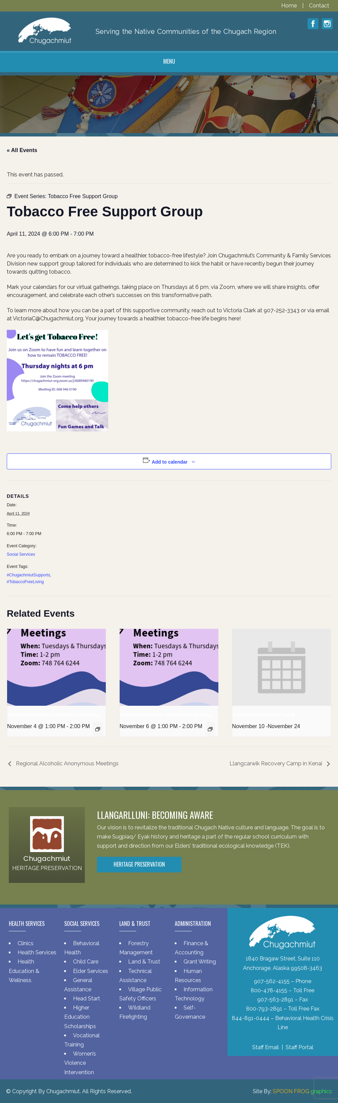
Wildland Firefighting (134, 1012)
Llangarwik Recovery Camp (264, 715)
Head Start (86, 998)
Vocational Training (82, 1040)
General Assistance (78, 985)
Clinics (25, 943)
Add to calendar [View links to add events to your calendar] (170, 462)
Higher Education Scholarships (80, 1016)
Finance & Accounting (191, 948)
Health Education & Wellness (24, 970)
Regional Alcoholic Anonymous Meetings (54, 715)
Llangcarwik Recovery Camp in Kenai (276, 763)
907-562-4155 (272, 981)
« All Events (22, 150)
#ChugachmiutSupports (28, 575)
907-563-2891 (275, 999)
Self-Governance (190, 1012)
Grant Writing (200, 961)
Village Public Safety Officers (140, 994)
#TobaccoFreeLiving (25, 581)
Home (289, 5)
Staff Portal (299, 1047)
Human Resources (188, 975)
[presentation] (56, 667)
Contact (319, 5)
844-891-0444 (250, 1018)
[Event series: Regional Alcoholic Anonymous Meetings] (97, 729)
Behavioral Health (81, 948)
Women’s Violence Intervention (80, 1063)
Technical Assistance (135, 975)
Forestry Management (136, 948)
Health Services (37, 952)
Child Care (85, 961)
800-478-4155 (269, 990)
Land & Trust (144, 961)
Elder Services (90, 971)
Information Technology (194, 994)
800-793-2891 (264, 1008)
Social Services (21, 554)
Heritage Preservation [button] (139, 864)
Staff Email (265, 1047)
